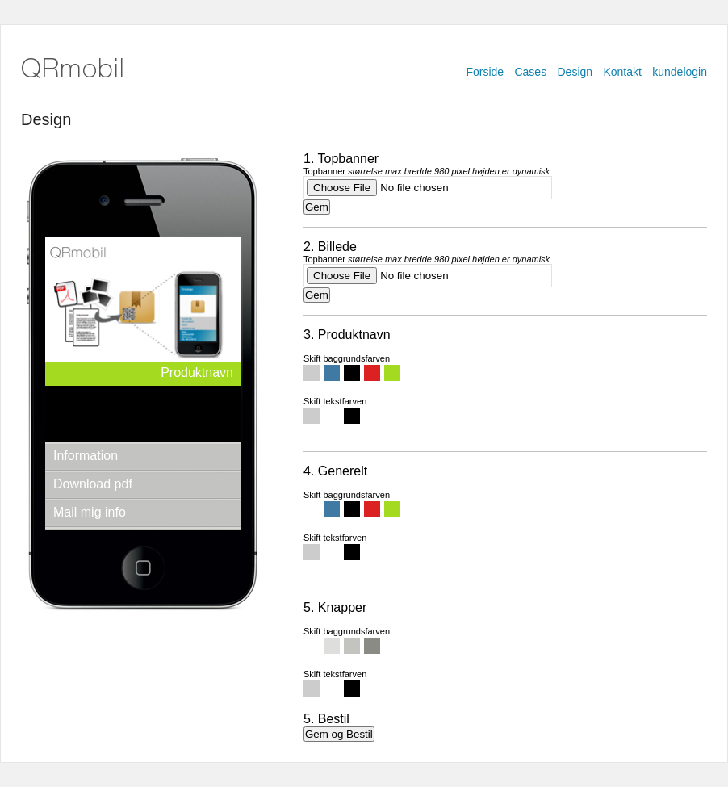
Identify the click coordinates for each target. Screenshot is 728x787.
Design (575, 71)
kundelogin (679, 71)
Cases (530, 71)
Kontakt (622, 71)
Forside (485, 71)
